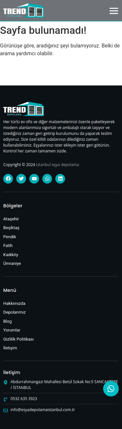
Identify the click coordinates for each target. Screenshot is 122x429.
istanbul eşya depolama (57, 164)
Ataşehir (11, 218)
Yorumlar (11, 330)
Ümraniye (12, 263)
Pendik (9, 236)
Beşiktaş (11, 227)
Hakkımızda (14, 303)
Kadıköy (10, 254)
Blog (7, 321)
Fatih (8, 245)
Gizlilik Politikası (18, 339)
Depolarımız (14, 312)
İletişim (10, 347)
